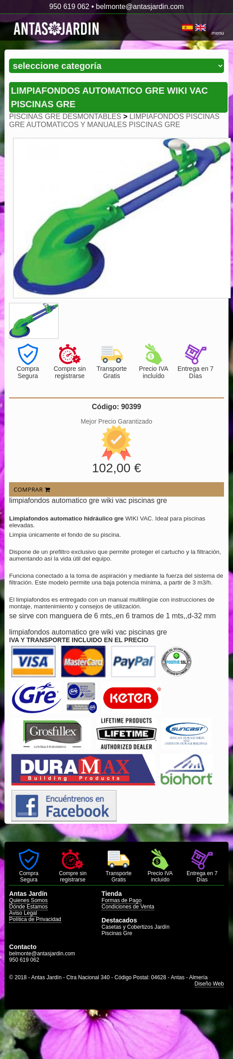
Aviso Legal (23, 913)
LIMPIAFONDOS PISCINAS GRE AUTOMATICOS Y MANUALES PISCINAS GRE (114, 120)
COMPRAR (32, 489)
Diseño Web (209, 984)
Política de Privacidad (35, 919)
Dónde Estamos (28, 907)
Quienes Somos (28, 900)
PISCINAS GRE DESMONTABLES (65, 116)
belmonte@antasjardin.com (140, 6)
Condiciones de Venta (127, 907)
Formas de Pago (121, 900)
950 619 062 (69, 6)
